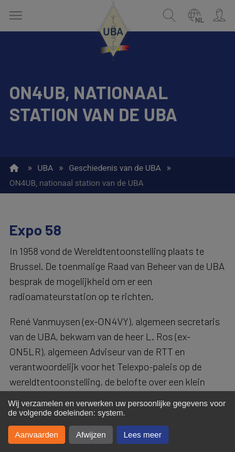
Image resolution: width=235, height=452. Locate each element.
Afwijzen (91, 434)
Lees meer (142, 434)
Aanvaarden (36, 434)
